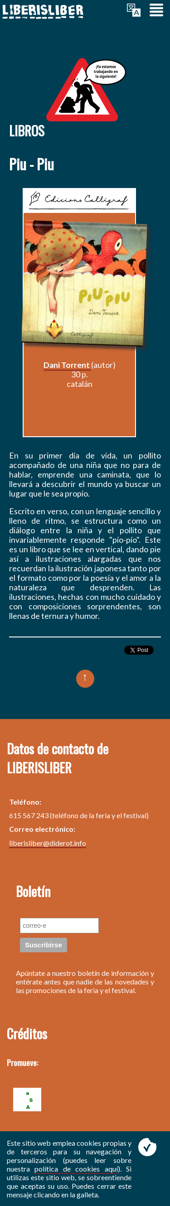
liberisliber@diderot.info (47, 843)
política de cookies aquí (75, 1168)
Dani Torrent (67, 365)
